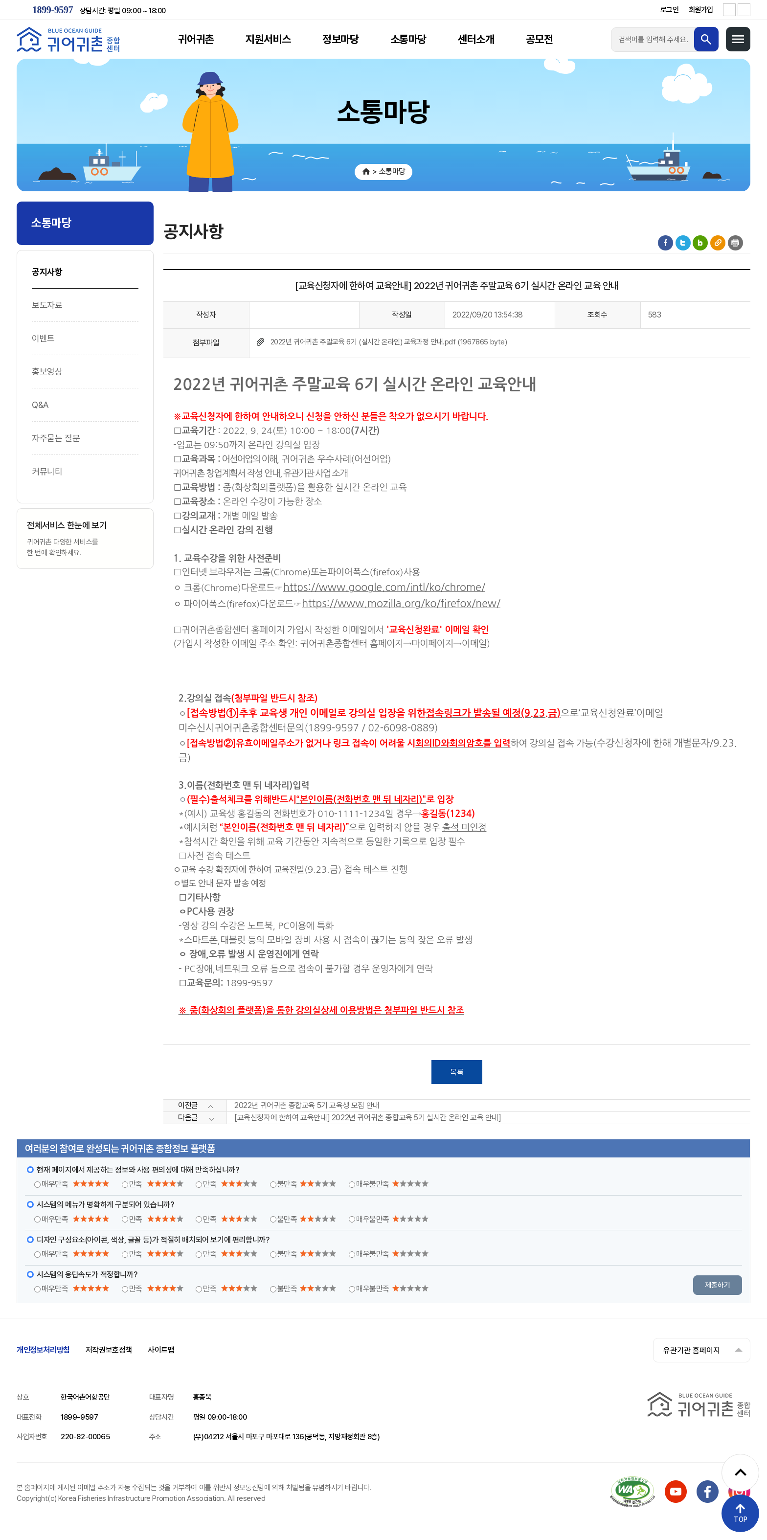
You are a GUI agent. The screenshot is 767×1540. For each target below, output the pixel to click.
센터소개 (476, 39)
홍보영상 (47, 371)
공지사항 (47, 272)
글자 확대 (729, 9)
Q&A (40, 405)
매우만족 (75, 1184)
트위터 (683, 242)
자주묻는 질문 (56, 438)
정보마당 (340, 39)
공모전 (539, 39)
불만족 (307, 1184)
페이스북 (665, 242)
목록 (456, 1072)
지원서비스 (268, 39)
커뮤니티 (47, 471)
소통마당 (408, 39)
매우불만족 (392, 1184)
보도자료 (47, 305)
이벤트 (43, 338)
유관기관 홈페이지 (691, 1350)
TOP (740, 1519)
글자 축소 (744, 9)
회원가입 (701, 9)
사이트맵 (161, 1350)
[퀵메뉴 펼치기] (740, 1473)
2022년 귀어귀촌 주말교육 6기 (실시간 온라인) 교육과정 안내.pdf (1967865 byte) (389, 342)
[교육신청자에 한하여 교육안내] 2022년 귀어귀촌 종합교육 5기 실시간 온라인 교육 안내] (367, 1118)
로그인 (669, 9)
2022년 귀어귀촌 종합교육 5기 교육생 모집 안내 (307, 1105)
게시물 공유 (717, 242)
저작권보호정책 (109, 1350)
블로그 (700, 242)
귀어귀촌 (196, 39)
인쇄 (735, 242)
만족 (156, 1184)
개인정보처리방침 (43, 1350)
